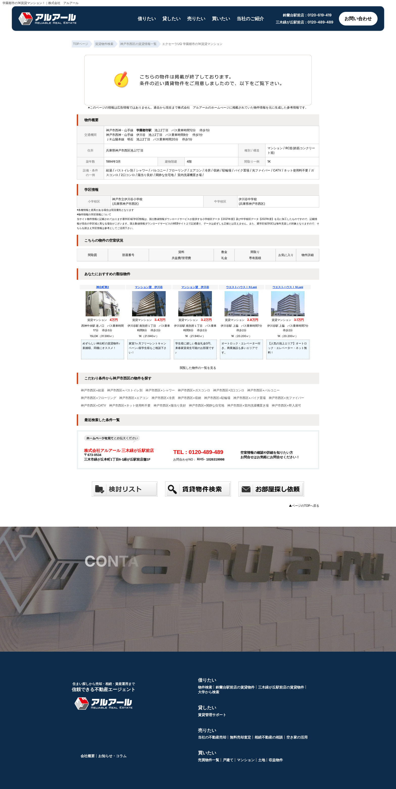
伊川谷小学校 (133, 199)
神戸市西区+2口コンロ (228, 390)
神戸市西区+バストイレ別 (124, 390)
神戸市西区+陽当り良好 (170, 405)
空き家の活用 (297, 737)
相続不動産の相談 (269, 737)
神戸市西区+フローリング (98, 398)
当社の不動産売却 (212, 737)
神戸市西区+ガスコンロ (194, 390)
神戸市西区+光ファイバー (286, 398)
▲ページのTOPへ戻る (304, 505)
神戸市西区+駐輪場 (217, 398)
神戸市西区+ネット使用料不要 (130, 405)
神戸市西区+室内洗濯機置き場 (248, 405)
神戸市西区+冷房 (163, 398)
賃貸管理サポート (212, 714)
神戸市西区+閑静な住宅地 (206, 405)
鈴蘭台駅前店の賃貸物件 (235, 687)
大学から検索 (208, 692)
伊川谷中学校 (248, 199)
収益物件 (276, 760)
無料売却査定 (240, 737)
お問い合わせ (358, 18)
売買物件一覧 (208, 760)
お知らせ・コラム (112, 756)
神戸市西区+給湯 (92, 390)
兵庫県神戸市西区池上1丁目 (125, 150)
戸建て (228, 760)
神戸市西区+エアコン (133, 398)
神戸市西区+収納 (189, 398)
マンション (246, 760)
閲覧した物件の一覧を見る (198, 368)
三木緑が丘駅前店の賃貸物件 (281, 687)
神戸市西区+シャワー (160, 390)
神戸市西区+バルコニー (263, 390)
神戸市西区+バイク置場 (249, 398)
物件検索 (205, 687)
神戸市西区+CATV (93, 405)
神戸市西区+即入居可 (286, 405)
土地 (261, 760)
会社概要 (88, 756)
